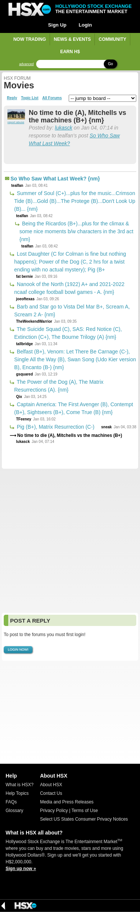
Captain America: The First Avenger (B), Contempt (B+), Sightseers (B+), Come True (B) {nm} (73, 408)
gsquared (24, 374)
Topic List (29, 98)
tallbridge (24, 344)
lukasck (63, 128)
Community (112, 39)
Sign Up (57, 25)
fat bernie (24, 276)
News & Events (72, 39)
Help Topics (17, 793)
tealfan (17, 185)
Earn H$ (70, 51)
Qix (19, 397)
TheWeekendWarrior (34, 321)
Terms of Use (84, 810)
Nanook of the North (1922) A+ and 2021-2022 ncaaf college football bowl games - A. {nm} (69, 288)
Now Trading (29, 39)
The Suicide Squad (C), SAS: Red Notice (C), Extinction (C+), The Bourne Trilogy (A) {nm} (68, 333)
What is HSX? (20, 784)
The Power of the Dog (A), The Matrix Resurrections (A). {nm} (58, 386)
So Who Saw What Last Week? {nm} (55, 179)
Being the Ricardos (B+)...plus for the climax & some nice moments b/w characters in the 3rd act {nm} (76, 231)
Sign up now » (21, 868)
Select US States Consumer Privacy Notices (84, 819)
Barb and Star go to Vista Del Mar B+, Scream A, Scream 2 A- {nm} (72, 310)
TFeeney (23, 419)
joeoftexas (25, 299)
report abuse (15, 122)
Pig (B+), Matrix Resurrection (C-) (54, 427)
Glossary (14, 810)
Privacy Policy (54, 810)
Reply (12, 98)
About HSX (51, 784)
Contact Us (51, 793)
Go (110, 64)
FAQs (11, 802)
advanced (26, 64)
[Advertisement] (70, 541)
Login (85, 25)
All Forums (52, 98)
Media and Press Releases (66, 802)
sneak (106, 427)
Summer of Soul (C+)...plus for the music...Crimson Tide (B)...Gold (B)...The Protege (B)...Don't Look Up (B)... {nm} (74, 201)
